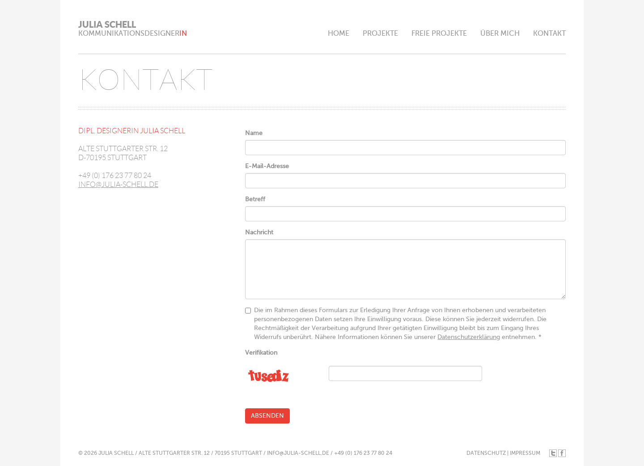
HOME (338, 34)
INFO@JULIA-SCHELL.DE (118, 184)
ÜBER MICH (500, 34)
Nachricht (259, 232)
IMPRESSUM (525, 453)
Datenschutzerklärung (468, 337)
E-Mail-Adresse (267, 166)
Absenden (267, 415)
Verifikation (261, 352)
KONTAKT (549, 34)
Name (254, 133)
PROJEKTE (380, 34)
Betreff (255, 199)
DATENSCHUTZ (486, 453)
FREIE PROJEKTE (439, 34)
